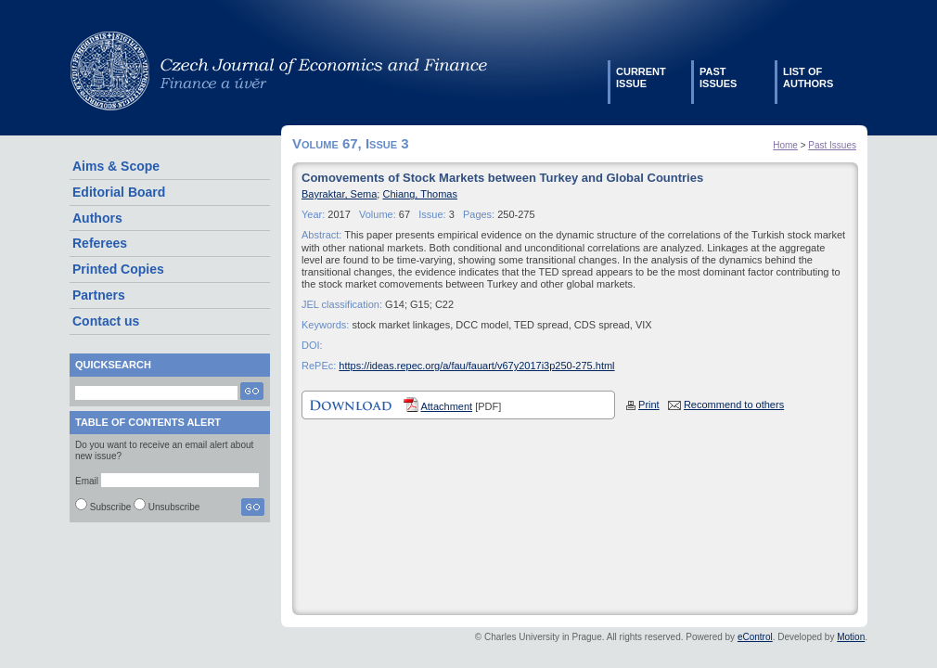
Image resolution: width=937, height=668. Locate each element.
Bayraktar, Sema (339, 193)
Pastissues (718, 77)
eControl (755, 637)
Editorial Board (118, 192)
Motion (851, 637)
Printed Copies (118, 269)
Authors (97, 218)
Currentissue (641, 77)
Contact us (105, 321)
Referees (99, 243)
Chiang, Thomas (419, 193)
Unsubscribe (174, 507)
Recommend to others (734, 404)
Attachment (446, 406)
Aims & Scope (116, 166)
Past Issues (832, 145)
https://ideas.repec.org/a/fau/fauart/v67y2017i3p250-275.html (476, 365)
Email (86, 481)
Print (649, 404)
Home (785, 145)
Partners (98, 295)
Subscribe (110, 507)
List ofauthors (808, 77)
